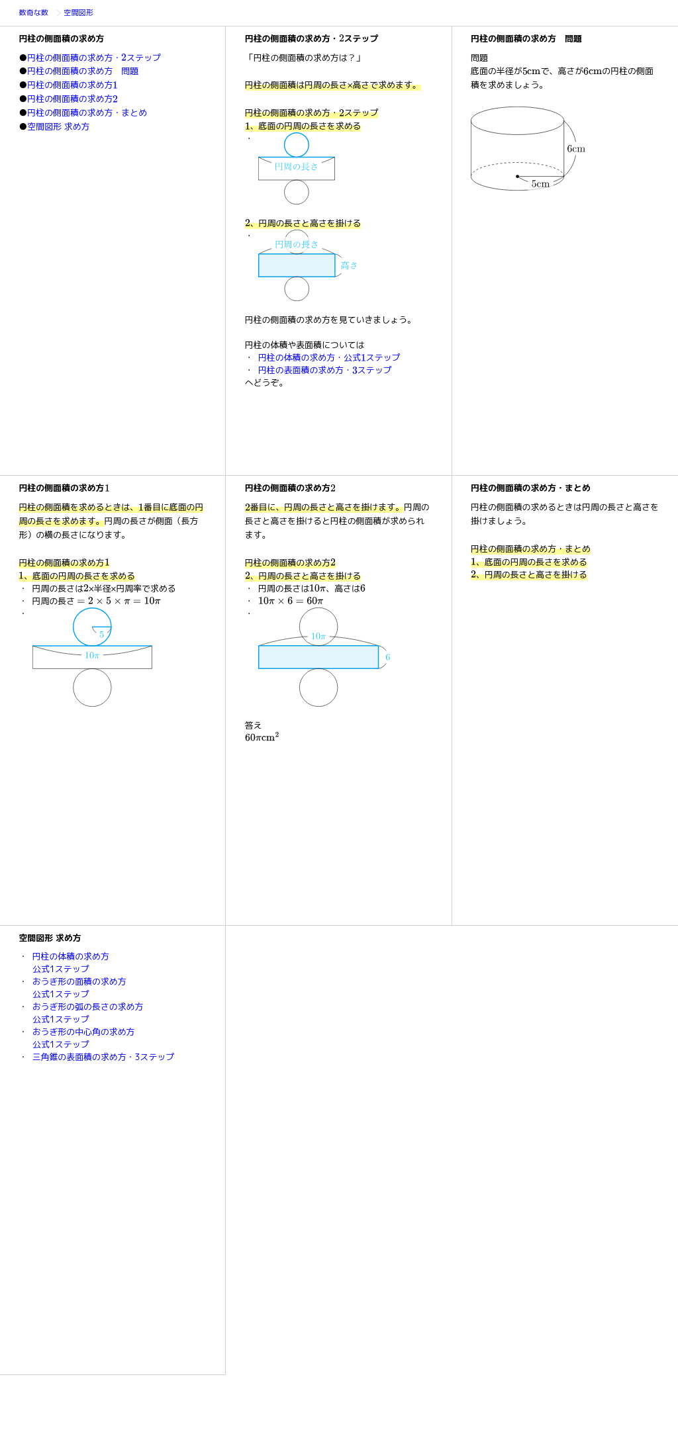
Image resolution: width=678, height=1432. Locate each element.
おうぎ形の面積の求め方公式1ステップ (79, 987)
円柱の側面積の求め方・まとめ (87, 112)
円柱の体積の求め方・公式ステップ (329, 357)
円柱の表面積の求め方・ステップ (325, 370)
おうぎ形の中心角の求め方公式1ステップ (83, 1038)
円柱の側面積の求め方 (72, 85)
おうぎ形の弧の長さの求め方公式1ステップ (88, 1013)
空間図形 (81, 13)
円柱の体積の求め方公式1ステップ (70, 962)
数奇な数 (36, 13)
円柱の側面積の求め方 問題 (82, 71)
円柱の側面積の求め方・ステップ (94, 58)
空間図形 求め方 (58, 126)
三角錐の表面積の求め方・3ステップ (103, 1057)
